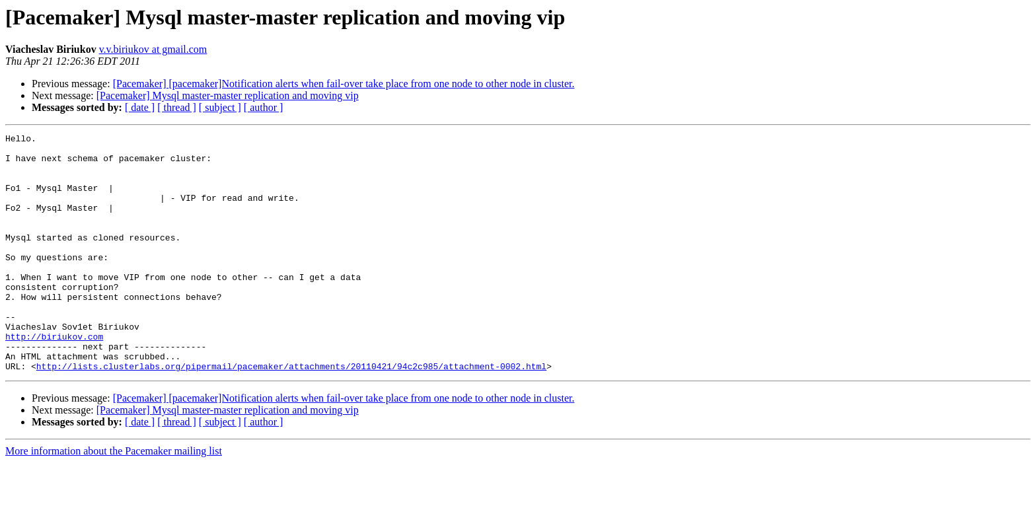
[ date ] (140, 107)
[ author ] (263, 107)
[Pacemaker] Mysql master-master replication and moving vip (227, 95)
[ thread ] (176, 107)
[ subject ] (220, 107)
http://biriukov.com (54, 378)
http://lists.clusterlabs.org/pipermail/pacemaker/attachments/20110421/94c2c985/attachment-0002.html (291, 413)
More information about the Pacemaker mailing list (113, 498)
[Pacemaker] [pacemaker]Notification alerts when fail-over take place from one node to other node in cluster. (344, 83)
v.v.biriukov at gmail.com (153, 49)
